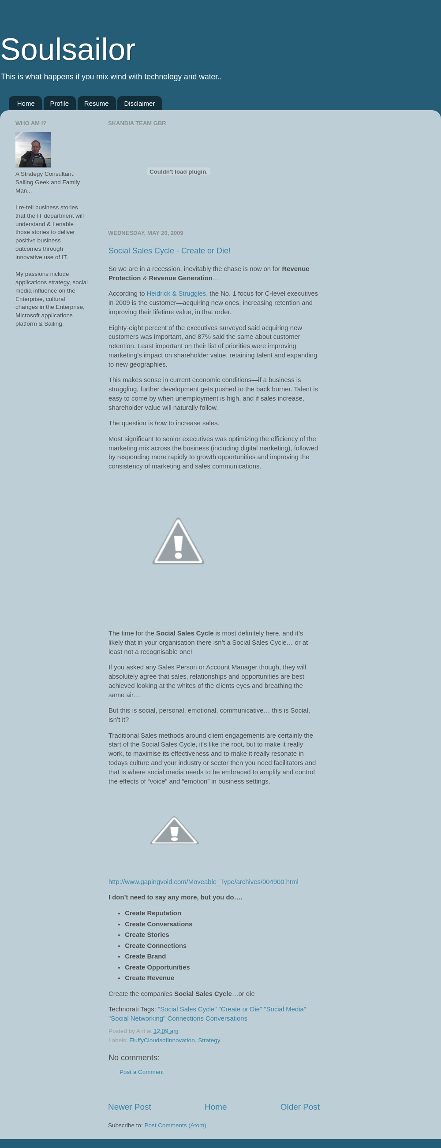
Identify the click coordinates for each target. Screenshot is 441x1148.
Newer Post (129, 1106)
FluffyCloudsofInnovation (161, 1040)
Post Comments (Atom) (175, 1125)
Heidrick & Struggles (176, 293)
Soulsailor (67, 49)
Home (26, 103)
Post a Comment (142, 1072)
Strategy (209, 1040)
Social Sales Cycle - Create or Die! (169, 250)
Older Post (300, 1106)
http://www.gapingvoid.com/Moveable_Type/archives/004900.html (203, 881)
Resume (96, 103)
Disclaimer (139, 103)
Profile (59, 103)
